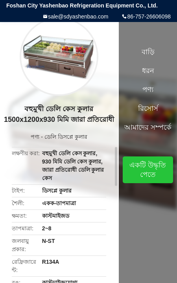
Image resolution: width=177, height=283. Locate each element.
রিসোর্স (148, 108)
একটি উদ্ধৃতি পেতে (147, 169)
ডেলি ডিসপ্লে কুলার (65, 137)
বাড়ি (148, 52)
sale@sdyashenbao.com (78, 16)
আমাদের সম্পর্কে (147, 127)
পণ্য (35, 137)
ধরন (148, 71)
